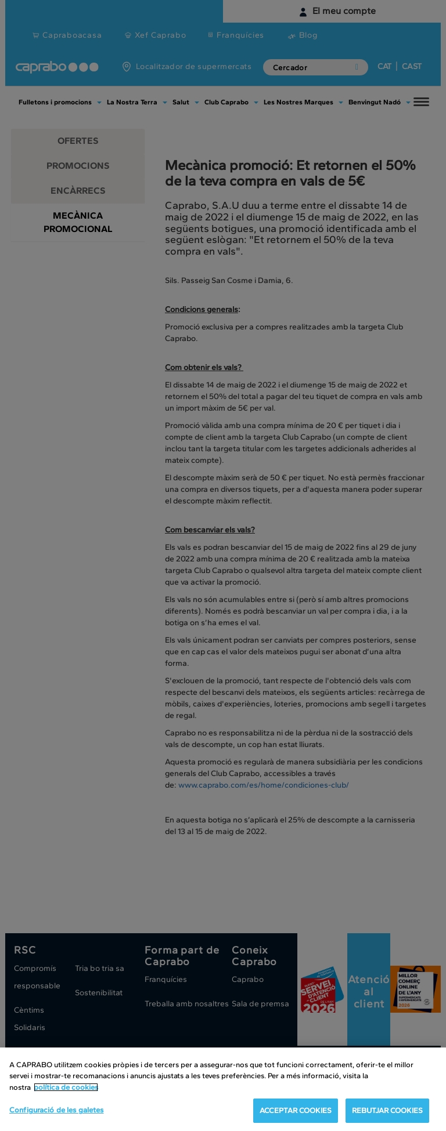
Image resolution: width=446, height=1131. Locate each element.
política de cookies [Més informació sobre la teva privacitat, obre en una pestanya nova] (66, 1087)
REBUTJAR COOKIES (387, 1110)
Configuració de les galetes (56, 1109)
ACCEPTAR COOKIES (296, 1110)
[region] (223, 1089)
